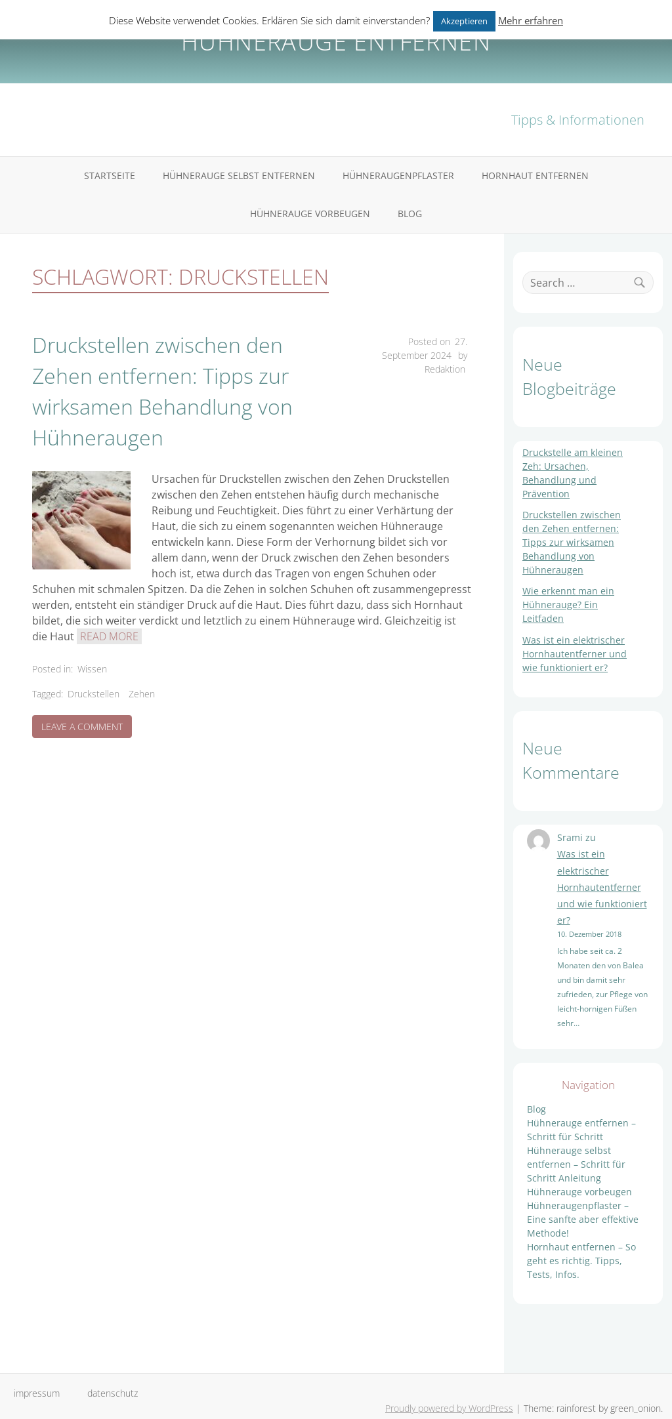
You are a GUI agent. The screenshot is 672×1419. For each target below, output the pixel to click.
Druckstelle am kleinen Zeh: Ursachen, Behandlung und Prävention (572, 473)
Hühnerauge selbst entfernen (239, 175)
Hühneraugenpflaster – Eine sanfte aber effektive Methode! (583, 1219)
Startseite (109, 175)
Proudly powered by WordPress (449, 1408)
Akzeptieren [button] (464, 21)
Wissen (92, 669)
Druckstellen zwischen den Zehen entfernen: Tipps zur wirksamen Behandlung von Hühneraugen (162, 391)
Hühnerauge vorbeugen (310, 213)
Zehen (142, 694)
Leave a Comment (86, 728)
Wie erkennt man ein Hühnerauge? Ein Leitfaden (568, 605)
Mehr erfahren (530, 20)
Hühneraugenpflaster (398, 175)
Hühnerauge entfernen (336, 41)
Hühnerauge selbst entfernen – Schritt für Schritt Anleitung (576, 1164)
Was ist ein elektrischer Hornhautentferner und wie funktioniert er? (574, 654)
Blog (410, 213)
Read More (109, 636)
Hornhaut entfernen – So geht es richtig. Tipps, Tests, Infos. (581, 1261)
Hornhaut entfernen (535, 175)
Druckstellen (93, 694)
